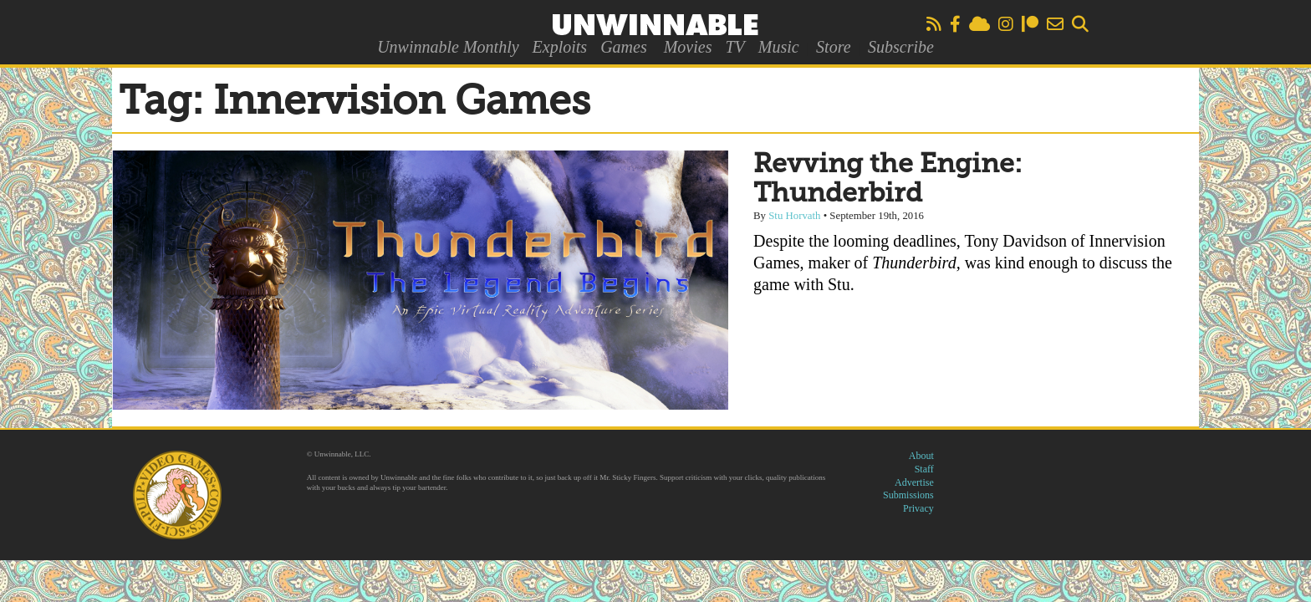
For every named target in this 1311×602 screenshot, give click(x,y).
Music (778, 47)
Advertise (914, 482)
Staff (924, 469)
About (921, 456)
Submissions (908, 495)
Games (623, 47)
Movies (688, 47)
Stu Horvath (794, 216)
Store (833, 47)
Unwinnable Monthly (447, 47)
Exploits (560, 47)
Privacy (918, 508)
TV (734, 47)
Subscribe (901, 47)
